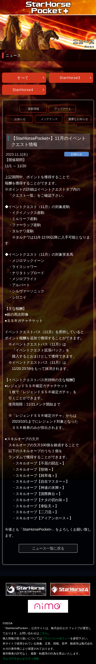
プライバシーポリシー (56, 638)
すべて (23, 78)
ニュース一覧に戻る (48, 548)
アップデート (62, 108)
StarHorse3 (70, 78)
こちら (43, 633)
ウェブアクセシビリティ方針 (21, 658)
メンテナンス (49, 119)
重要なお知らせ (78, 119)
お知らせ (20, 119)
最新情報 (33, 108)
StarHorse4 (23, 90)
